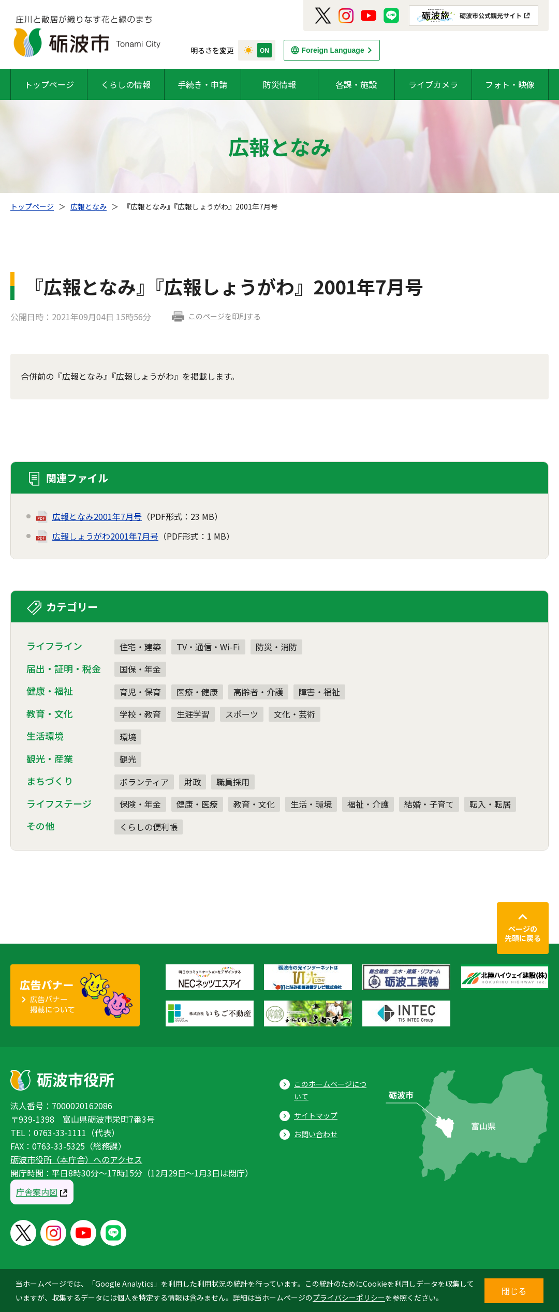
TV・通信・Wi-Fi (208, 646)
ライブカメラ (433, 84)
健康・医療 (197, 804)
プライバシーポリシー (349, 1297)
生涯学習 (193, 714)
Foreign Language (332, 50)
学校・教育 (140, 714)
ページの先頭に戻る (523, 933)
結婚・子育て (429, 804)
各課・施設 (356, 84)
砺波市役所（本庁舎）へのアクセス (76, 1159)
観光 (128, 759)
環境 (128, 736)
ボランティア (144, 782)
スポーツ (241, 714)
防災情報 (279, 84)
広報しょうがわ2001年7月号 (105, 536)
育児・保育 (140, 691)
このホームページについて (330, 1090)
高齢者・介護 (258, 691)
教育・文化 (254, 804)
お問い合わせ (315, 1134)
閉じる (514, 1291)
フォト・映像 (510, 84)
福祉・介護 (368, 804)
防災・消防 (276, 646)
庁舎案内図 (36, 1192)
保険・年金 (140, 804)
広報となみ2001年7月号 (97, 516)
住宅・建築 (140, 646)
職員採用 (232, 782)
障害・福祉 (319, 691)
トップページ (49, 84)
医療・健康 (197, 691)
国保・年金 (140, 669)
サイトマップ (315, 1115)
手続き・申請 (202, 84)
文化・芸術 (294, 714)
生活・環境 (311, 804)
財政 (192, 782)
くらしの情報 (126, 84)
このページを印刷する (224, 316)
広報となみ (88, 206)
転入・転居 (490, 804)
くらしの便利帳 (149, 827)
